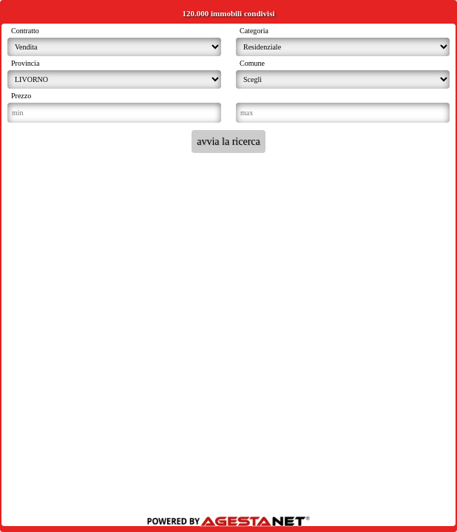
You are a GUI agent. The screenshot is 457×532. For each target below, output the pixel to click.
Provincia (25, 63)
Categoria (254, 31)
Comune (252, 63)
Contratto (25, 31)
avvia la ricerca (228, 141)
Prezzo (21, 96)
